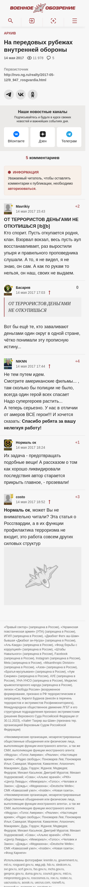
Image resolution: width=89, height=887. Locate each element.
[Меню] (74, 21)
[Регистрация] (53, 21)
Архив (10, 33)
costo (20, 497)
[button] (32, 21)
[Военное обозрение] (42, 8)
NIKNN (21, 361)
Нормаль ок (26, 442)
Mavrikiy (23, 206)
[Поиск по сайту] (10, 21)
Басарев (23, 288)
